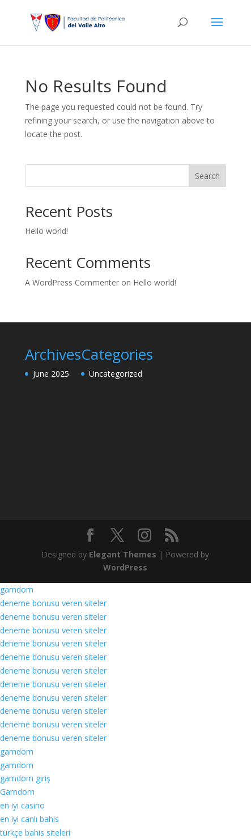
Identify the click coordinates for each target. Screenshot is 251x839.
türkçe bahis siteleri (35, 832)
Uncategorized (115, 373)
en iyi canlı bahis (29, 819)
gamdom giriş (25, 778)
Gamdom (17, 791)
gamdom (16, 589)
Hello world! (46, 230)
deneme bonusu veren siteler (53, 603)
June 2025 (51, 373)
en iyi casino (22, 805)
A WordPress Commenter (72, 282)
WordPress (125, 567)
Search (207, 176)
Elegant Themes (122, 554)
